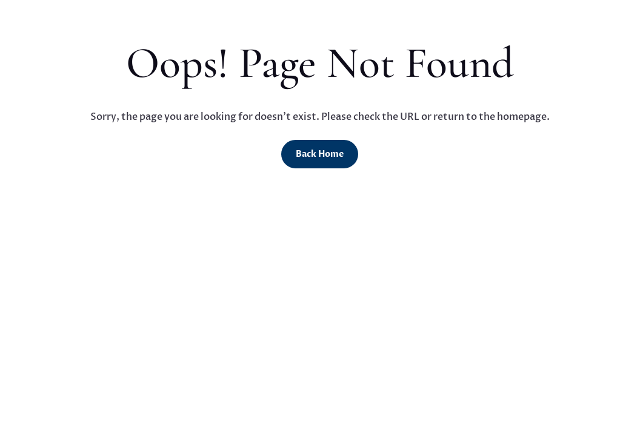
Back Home (320, 154)
